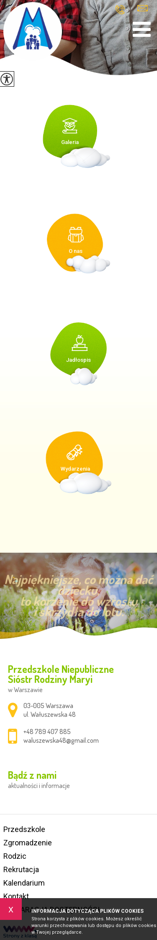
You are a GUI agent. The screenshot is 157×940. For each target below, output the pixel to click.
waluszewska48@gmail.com (142, 8)
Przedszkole (24, 829)
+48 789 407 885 (120, 9)
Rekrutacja (21, 869)
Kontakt (16, 896)
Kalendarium (24, 882)
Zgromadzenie (27, 842)
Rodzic (14, 856)
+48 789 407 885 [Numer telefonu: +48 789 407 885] (47, 731)
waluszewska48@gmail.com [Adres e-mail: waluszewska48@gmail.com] (61, 740)
